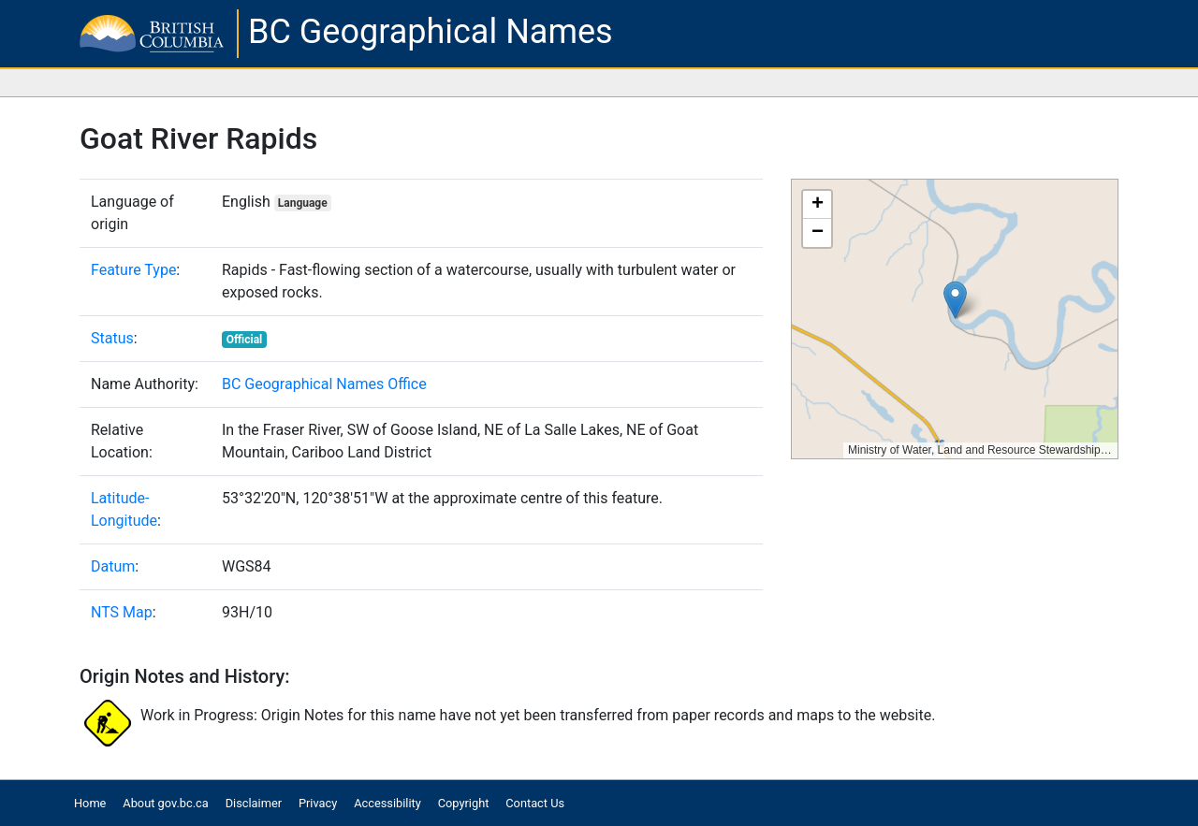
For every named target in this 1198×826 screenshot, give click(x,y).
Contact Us (534, 803)
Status (112, 338)
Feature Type (133, 270)
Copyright (463, 803)
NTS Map (122, 612)
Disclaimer (254, 803)
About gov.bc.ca (165, 803)
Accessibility (387, 803)
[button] (955, 300)
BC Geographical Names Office (324, 384)
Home (90, 803)
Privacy (318, 803)
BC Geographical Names (430, 31)
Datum (113, 566)
